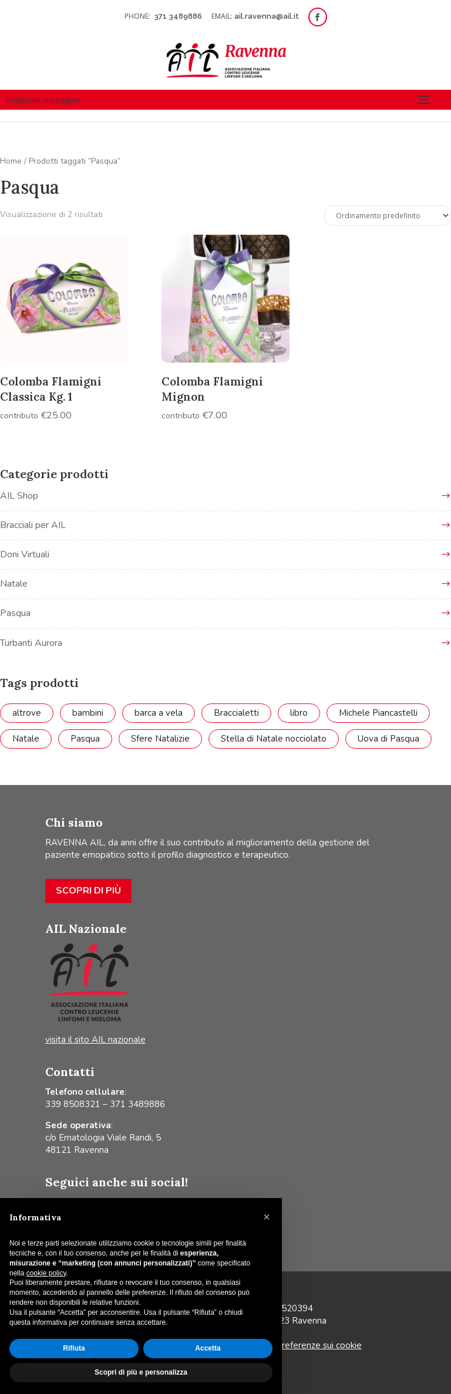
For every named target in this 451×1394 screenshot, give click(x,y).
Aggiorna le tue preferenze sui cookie (287, 1345)
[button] (266, 1216)
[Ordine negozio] (387, 215)
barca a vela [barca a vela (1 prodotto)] (158, 713)
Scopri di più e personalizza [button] (141, 1372)
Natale (14, 583)
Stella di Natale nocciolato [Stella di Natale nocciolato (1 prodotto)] (274, 739)
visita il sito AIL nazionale (95, 1040)
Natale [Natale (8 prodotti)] (25, 739)
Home (11, 161)
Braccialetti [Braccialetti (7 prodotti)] (236, 713)
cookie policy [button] (46, 1273)
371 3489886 (179, 16)
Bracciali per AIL (33, 525)
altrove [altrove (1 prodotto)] (26, 713)
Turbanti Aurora (31, 643)
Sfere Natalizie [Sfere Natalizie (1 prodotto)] (160, 739)
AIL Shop (19, 495)
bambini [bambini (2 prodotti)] (87, 713)
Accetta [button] (207, 1348)
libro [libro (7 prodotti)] (299, 713)
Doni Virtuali (24, 554)
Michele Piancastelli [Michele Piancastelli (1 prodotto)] (378, 713)
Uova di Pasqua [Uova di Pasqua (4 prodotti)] (388, 739)
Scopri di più (88, 890)
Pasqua (15, 613)
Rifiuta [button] (74, 1348)
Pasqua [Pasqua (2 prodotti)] (85, 739)
